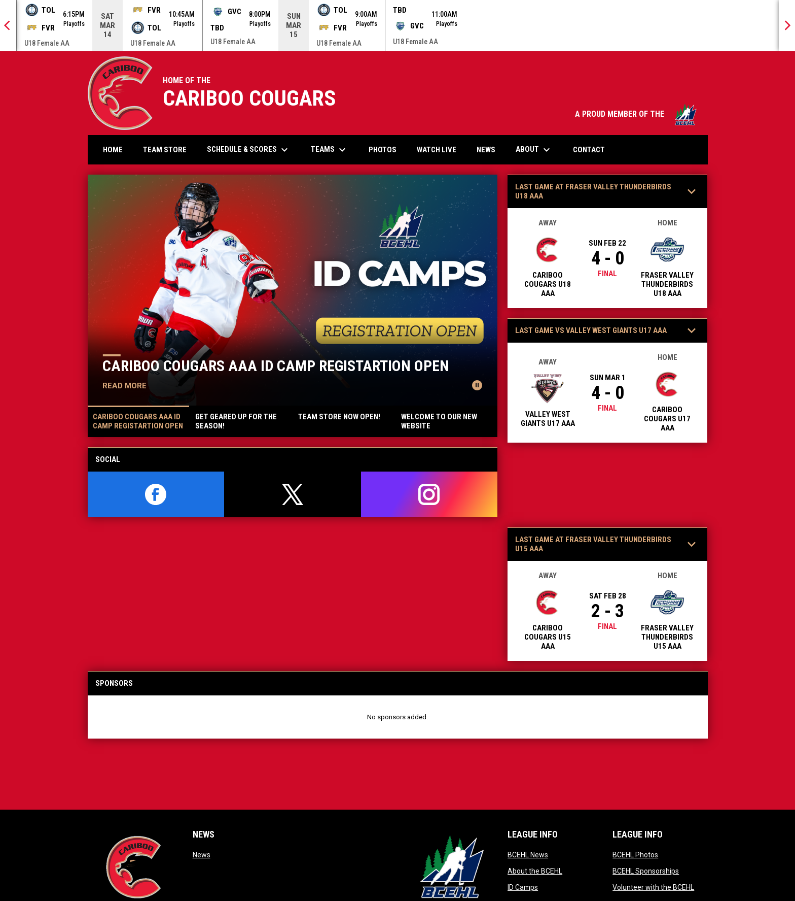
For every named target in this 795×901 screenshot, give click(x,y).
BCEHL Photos (635, 855)
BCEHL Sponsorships (645, 871)
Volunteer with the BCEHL (653, 887)
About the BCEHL (535, 871)
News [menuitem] (486, 149)
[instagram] (429, 494)
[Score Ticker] (397, 25)
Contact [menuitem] (589, 149)
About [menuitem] (534, 150)
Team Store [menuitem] (168, 149)
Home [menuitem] (113, 149)
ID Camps (523, 887)
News (201, 855)
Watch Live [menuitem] (440, 149)
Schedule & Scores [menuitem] (249, 150)
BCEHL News (528, 855)
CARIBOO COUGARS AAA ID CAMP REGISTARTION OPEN (275, 366)
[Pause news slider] (477, 385)
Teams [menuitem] (329, 150)
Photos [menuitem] (386, 149)
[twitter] (292, 494)
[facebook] (156, 494)
